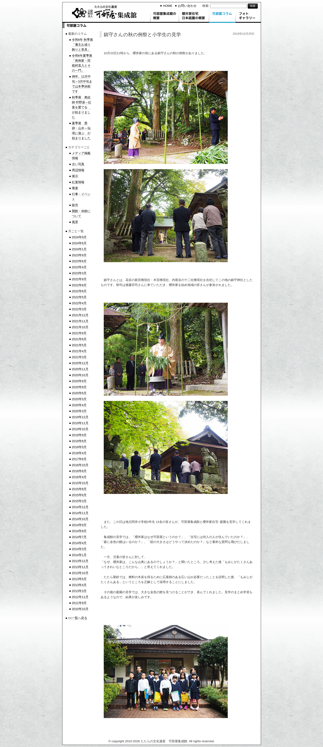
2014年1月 (79, 555)
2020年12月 (80, 363)
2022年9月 (79, 279)
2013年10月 (80, 573)
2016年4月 (79, 477)
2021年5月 (79, 345)
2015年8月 (79, 489)
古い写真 (78, 164)
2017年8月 (79, 459)
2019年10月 (80, 429)
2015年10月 (80, 483)
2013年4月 (79, 585)
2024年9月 (79, 237)
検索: (205, 5)
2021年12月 (80, 315)
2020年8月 (79, 387)
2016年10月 (80, 465)
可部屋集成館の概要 (164, 16)
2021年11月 (80, 321)
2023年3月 (79, 273)
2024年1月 (79, 249)
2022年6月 (79, 291)
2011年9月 (79, 603)
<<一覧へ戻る (77, 618)
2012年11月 (80, 597)
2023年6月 (79, 261)
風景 (75, 222)
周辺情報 (78, 170)
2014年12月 (80, 507)
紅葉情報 (78, 182)
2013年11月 (80, 567)
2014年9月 (79, 525)
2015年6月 (79, 495)
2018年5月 (79, 447)
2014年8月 (79, 531)
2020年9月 (79, 381)
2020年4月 (79, 405)
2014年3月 (79, 549)
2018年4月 (79, 453)
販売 (75, 205)
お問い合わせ (187, 5)
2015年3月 (79, 501)
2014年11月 (80, 513)
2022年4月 (79, 303)
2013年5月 (79, 579)
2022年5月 (79, 297)
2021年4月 (79, 351)
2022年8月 (79, 285)
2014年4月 (79, 543)
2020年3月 (79, 411)
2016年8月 (79, 471)
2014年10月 (80, 519)
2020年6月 (79, 393)
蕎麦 (75, 188)
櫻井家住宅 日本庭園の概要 (194, 16)
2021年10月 (80, 327)
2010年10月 (80, 609)
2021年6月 (79, 339)
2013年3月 (79, 591)
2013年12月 (80, 561)
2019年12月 (80, 417)
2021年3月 (79, 357)
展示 (75, 176)
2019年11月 (80, 423)
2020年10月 (80, 375)
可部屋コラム (222, 16)
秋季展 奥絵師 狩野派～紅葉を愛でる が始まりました (81, 107)
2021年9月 (79, 333)
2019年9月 (79, 435)
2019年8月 (79, 441)
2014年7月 (79, 537)
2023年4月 (79, 267)
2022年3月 (79, 309)
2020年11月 (80, 369)
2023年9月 (79, 255)
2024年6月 (79, 243)
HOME (167, 5)
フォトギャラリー (248, 16)
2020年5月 (79, 399)
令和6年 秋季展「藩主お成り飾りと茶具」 (82, 44)
